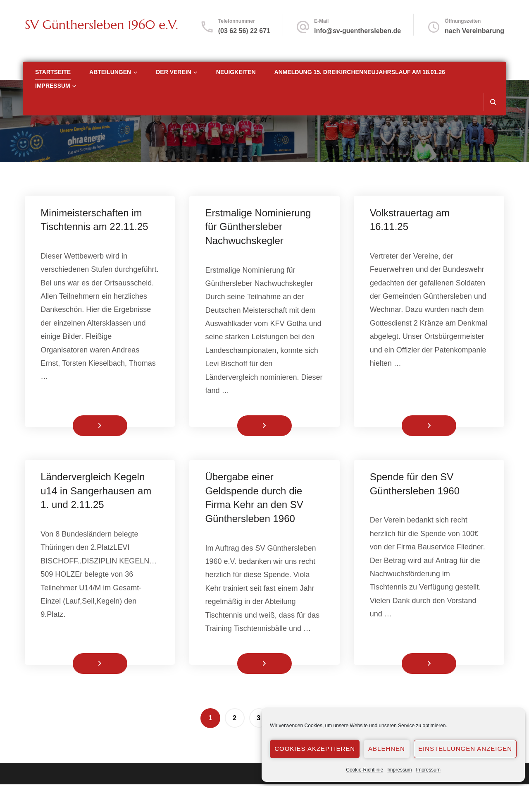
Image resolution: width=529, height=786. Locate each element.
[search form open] (493, 102)
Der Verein (173, 72)
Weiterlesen (86, 426)
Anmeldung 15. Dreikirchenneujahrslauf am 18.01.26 (359, 72)
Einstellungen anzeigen (465, 748)
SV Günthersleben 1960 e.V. (101, 24)
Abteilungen (110, 72)
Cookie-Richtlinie (364, 770)
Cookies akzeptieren (314, 748)
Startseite (53, 72)
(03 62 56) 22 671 (244, 30)
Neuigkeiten (236, 72)
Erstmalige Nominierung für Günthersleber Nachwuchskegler (259, 226)
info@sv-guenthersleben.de (357, 30)
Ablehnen (386, 748)
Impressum (399, 770)
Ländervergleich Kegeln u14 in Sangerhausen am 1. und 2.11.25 (96, 491)
